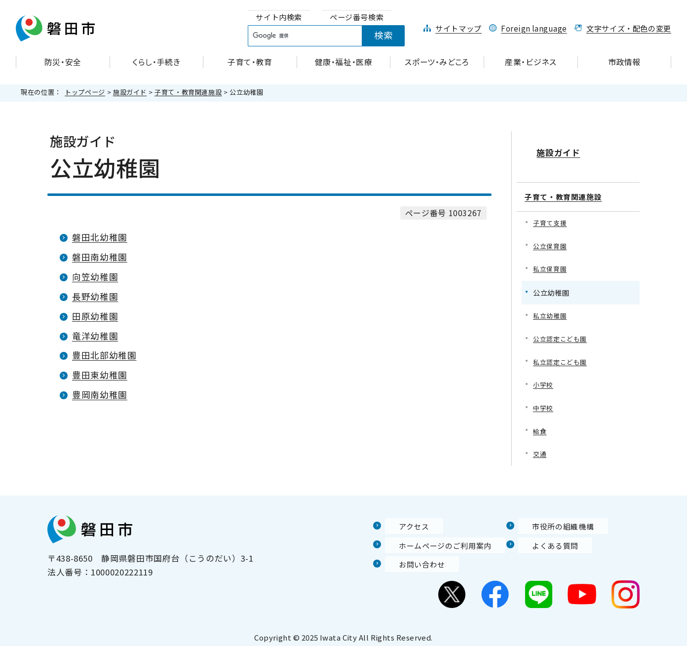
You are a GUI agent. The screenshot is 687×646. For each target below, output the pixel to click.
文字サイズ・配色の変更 (628, 28)
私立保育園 (551, 258)
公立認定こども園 (562, 330)
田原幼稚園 (95, 316)
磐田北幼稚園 (99, 237)
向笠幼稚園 (95, 276)
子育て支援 (551, 211)
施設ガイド (130, 92)
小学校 (544, 377)
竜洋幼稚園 (95, 336)
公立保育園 (551, 234)
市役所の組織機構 (553, 521)
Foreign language (534, 28)
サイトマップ (458, 28)
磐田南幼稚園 (99, 257)
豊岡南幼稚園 (99, 394)
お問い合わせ (411, 559)
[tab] (279, 17)
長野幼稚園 (95, 296)
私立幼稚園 (551, 306)
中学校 (544, 401)
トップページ (85, 92)
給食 (540, 425)
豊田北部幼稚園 (104, 355)
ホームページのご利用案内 (437, 540)
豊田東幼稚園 (99, 375)
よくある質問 (544, 540)
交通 (540, 449)
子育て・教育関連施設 (188, 92)
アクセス (402, 521)
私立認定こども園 (562, 353)
